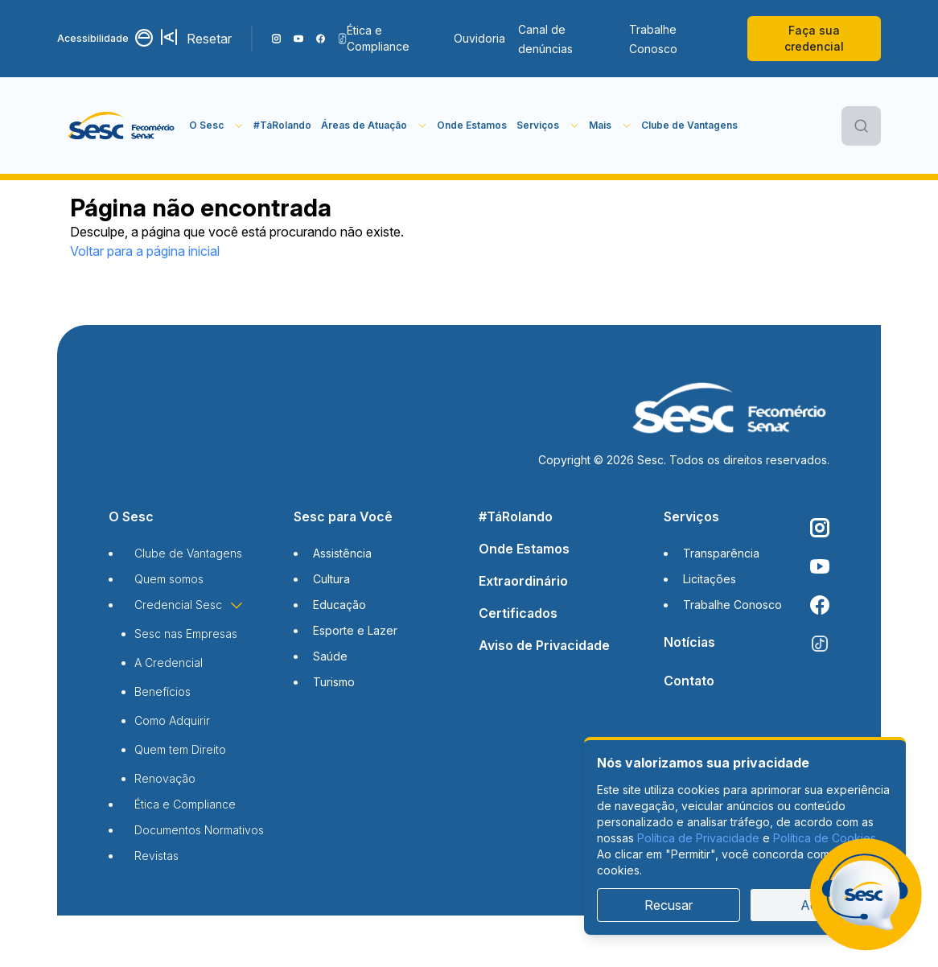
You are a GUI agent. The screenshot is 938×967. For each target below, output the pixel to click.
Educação (339, 604)
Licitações (709, 579)
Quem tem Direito (180, 749)
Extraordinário (523, 581)
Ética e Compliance (378, 38)
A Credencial (168, 662)
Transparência (721, 553)
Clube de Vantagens (689, 125)
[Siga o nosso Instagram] (276, 38)
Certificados (518, 613)
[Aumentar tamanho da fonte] (170, 38)
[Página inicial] (123, 125)
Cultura (331, 579)
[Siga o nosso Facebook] (320, 38)
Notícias (689, 642)
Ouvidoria (479, 38)
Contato (689, 681)
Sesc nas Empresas (185, 633)
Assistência (342, 553)
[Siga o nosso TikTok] (342, 38)
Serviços (691, 516)
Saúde (330, 656)
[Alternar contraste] (144, 38)
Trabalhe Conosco (653, 39)
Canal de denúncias (545, 39)
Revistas (156, 855)
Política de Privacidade (698, 838)
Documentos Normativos (199, 830)
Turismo (334, 682)
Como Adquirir (172, 720)
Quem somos (169, 579)
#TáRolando (282, 125)
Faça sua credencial (814, 38)
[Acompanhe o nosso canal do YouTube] (298, 38)
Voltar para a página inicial (145, 251)
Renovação (164, 778)
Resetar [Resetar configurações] (209, 39)
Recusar (668, 905)
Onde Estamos (472, 125)
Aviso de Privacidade (544, 645)
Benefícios (162, 691)
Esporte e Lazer (355, 630)
